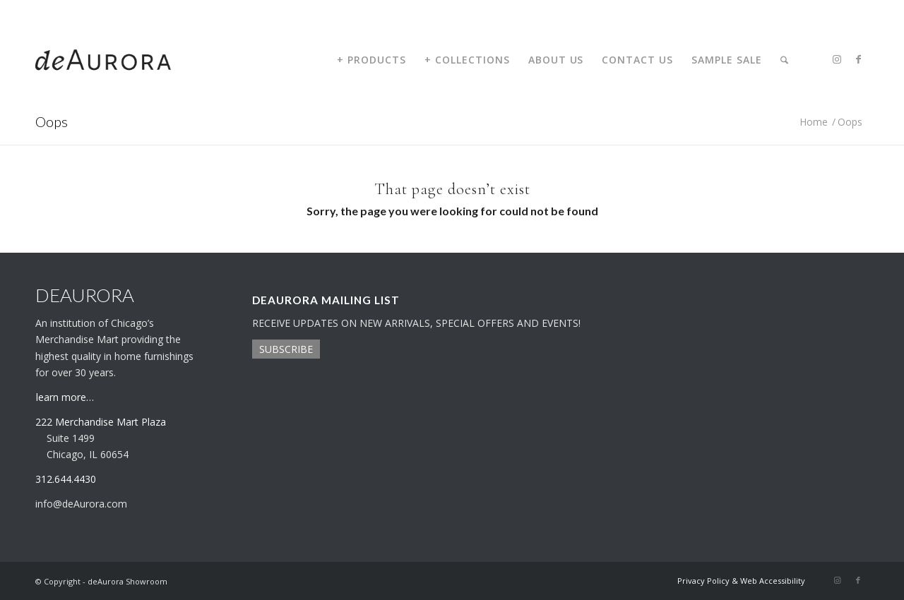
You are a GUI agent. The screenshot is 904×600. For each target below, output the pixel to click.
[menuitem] (371, 60)
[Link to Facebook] (858, 59)
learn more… (65, 397)
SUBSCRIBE (286, 349)
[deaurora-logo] (103, 60)
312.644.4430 (58, 10)
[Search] (784, 60)
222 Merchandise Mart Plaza (100, 421)
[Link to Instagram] (837, 59)
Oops (51, 121)
